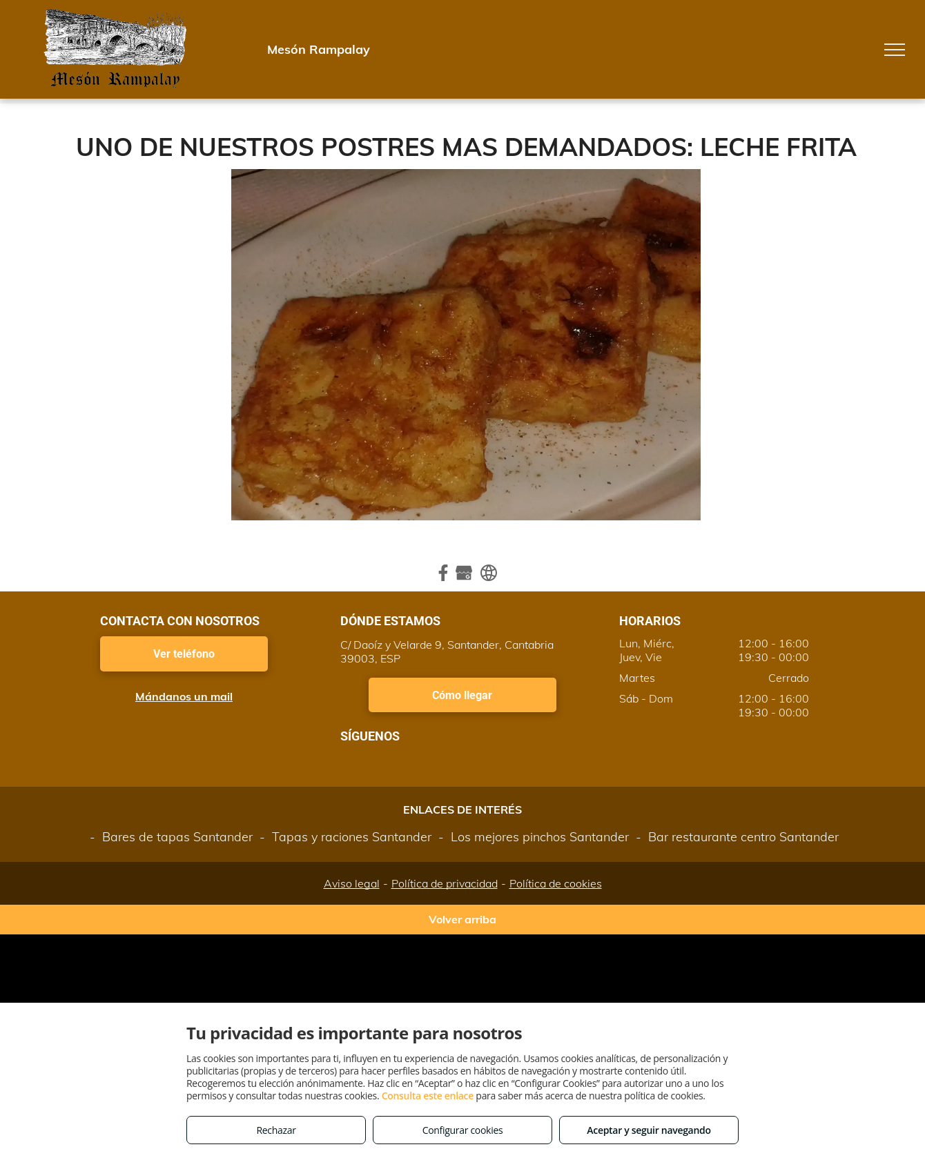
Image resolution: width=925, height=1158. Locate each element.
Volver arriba (462, 919)
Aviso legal (352, 883)
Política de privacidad (444, 883)
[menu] (895, 50)
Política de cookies (555, 883)
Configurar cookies (462, 1130)
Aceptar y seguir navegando (648, 1130)
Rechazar (275, 1130)
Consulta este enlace (428, 1095)
